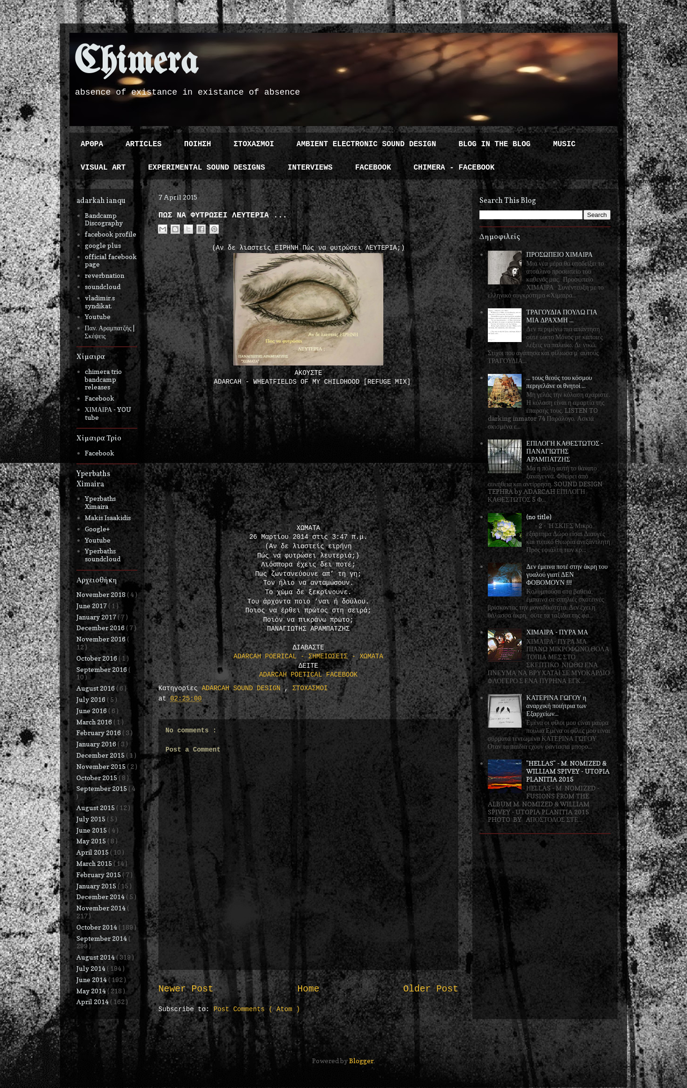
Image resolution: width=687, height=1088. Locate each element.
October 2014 (97, 927)
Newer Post (186, 989)
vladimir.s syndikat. (100, 302)
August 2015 (96, 808)
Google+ (97, 529)
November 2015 (101, 766)
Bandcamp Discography (104, 219)
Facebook (99, 398)
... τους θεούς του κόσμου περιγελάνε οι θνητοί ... (559, 381)
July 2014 (91, 968)
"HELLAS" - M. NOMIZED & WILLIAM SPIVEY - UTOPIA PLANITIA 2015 (568, 771)
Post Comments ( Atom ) (257, 1009)
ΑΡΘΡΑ (92, 144)
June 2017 (92, 606)
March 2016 (94, 722)
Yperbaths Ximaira (100, 502)
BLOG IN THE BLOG (495, 144)
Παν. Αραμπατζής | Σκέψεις (110, 332)
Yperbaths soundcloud (102, 555)
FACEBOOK (373, 168)
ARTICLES (144, 144)
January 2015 (97, 886)
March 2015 (94, 863)
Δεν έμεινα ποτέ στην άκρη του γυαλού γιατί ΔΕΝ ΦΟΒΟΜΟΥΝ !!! (567, 574)
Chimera (136, 62)
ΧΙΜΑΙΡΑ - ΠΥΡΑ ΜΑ (557, 632)
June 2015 (92, 830)
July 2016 (91, 699)
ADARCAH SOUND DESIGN (243, 688)
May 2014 (91, 991)
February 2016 (99, 733)
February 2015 (99, 875)
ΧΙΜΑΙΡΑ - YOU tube (108, 413)
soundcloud (102, 287)
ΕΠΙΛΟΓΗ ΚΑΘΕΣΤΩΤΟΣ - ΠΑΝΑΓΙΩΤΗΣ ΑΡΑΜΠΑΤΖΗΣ (564, 451)
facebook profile (110, 234)
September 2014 (102, 938)
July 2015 (91, 819)
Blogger (361, 1061)
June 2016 (92, 711)
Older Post (430, 989)
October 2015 (97, 778)
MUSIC (564, 144)
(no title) (539, 517)
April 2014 (93, 1002)
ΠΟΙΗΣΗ (197, 144)
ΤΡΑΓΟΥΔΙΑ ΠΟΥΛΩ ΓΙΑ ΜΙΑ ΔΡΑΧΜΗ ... (561, 316)
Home (308, 989)
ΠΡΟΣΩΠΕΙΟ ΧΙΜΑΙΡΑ (559, 254)
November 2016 (101, 639)
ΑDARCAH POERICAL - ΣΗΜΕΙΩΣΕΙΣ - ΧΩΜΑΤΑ (308, 656)
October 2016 (97, 658)
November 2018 (101, 594)
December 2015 (101, 755)
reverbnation (104, 275)
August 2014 (96, 957)
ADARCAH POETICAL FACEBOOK (308, 674)
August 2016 (96, 688)
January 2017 (97, 617)
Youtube (98, 316)
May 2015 (91, 841)
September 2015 (102, 788)
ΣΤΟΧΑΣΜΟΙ (253, 144)
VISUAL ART (103, 168)
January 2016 (97, 744)
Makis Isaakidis (108, 518)
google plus (103, 245)
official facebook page (111, 260)
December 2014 (101, 897)
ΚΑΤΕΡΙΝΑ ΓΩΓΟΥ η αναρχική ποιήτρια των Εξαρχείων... (556, 705)
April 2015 (93, 852)
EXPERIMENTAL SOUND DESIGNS (206, 168)
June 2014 (92, 980)
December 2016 (101, 628)
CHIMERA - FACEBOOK (453, 168)
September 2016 (102, 669)
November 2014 (101, 908)
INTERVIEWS (310, 168)
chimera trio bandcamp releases (103, 379)
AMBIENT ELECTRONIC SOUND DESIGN (366, 144)
